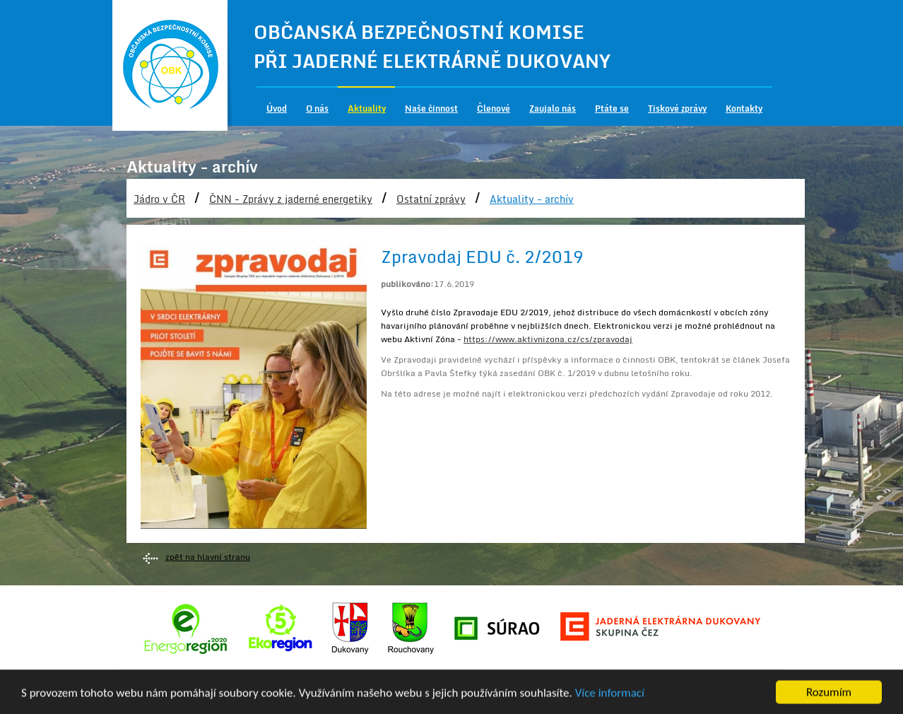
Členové (493, 108)
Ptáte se (612, 108)
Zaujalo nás (552, 108)
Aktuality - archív (532, 199)
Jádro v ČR (159, 199)
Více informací (609, 693)
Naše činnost (431, 108)
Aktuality (367, 108)
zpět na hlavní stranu (207, 556)
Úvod (276, 108)
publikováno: (407, 284)
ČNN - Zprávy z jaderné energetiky (290, 199)
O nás (317, 108)
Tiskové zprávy (677, 108)
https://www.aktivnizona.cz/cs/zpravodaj (548, 339)
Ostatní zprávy (431, 199)
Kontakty (744, 108)
